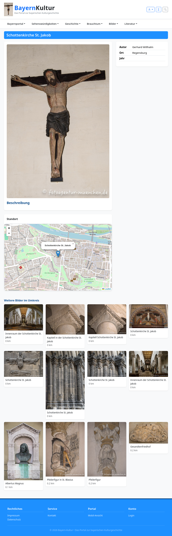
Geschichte (71, 23)
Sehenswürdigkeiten (44, 23)
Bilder (112, 23)
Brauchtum (93, 23)
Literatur (129, 23)
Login (131, 515)
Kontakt (52, 515)
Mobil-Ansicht (95, 515)
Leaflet (106, 289)
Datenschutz (14, 519)
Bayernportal (15, 23)
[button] (58, 253)
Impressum (13, 515)
